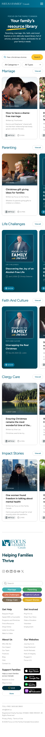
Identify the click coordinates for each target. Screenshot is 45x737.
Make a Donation (30, 620)
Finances (5, 654)
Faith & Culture (32, 594)
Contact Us (6, 663)
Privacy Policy (7, 718)
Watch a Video (7, 633)
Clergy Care (12, 600)
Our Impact (6, 647)
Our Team (5, 650)
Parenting (32, 589)
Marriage (12, 589)
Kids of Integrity (30, 654)
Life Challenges (12, 594)
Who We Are (6, 644)
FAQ (3, 660)
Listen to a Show (8, 630)
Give (11, 688)
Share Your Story (30, 617)
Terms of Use (18, 718)
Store (11, 693)
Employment (28, 627)
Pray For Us (28, 614)
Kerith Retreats (29, 650)
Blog (3, 657)
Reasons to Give (8, 680)
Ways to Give (7, 683)
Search (37, 57)
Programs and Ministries (11, 620)
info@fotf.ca (6, 710)
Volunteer (27, 623)
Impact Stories (32, 600)
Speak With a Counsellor (11, 617)
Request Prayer (8, 614)
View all (38, 71)
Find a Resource (8, 623)
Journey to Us (29, 644)
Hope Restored (29, 647)
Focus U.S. (28, 660)
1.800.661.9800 (17, 706)
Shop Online (6, 627)
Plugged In (28, 657)
